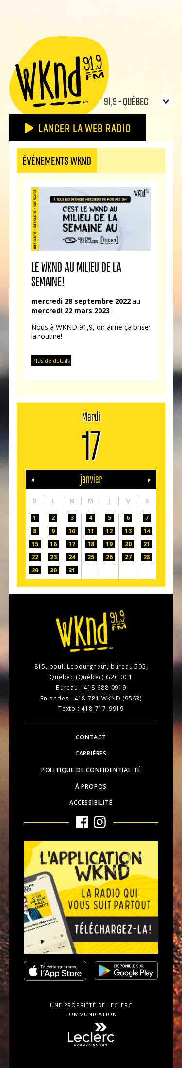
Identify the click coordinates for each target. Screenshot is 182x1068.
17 (71, 544)
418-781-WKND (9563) (108, 698)
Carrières (91, 753)
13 (128, 531)
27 (128, 557)
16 (53, 544)
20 (128, 544)
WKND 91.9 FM (59, 79)
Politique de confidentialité (91, 770)
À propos (91, 786)
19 (109, 544)
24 (71, 557)
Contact (91, 737)
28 (146, 557)
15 (35, 544)
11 (90, 531)
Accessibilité (90, 802)
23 (53, 557)
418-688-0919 (104, 687)
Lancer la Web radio (78, 128)
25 (90, 557)
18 (90, 544)
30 (53, 570)
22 (35, 557)
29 (35, 570)
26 (109, 557)
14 (146, 531)
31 (71, 570)
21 (146, 544)
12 (109, 531)
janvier (91, 479)
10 (71, 531)
